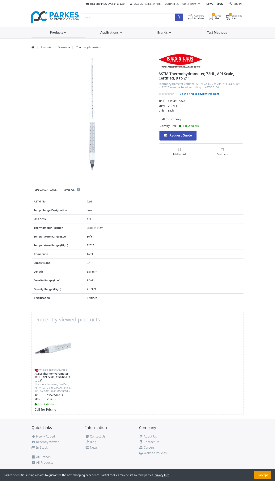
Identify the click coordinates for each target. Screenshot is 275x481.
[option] (92, 114)
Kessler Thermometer (52, 370)
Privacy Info (161, 475)
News (209, 4)
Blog (220, 4)
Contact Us (172, 4)
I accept (263, 475)
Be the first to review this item (199, 94)
